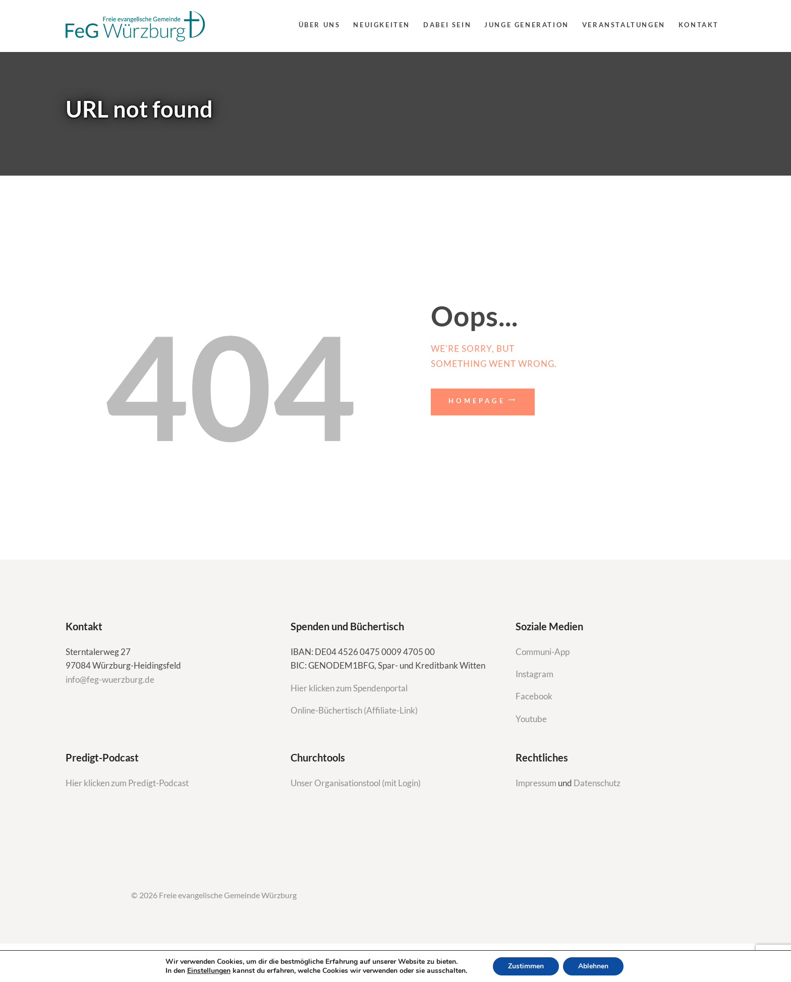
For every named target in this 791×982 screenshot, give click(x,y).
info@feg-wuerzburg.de (110, 679)
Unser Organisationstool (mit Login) (356, 783)
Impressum (537, 783)
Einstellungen (209, 970)
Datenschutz (597, 783)
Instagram (535, 674)
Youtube (531, 719)
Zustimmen (526, 966)
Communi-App (543, 651)
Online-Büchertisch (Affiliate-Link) (354, 710)
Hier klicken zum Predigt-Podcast (127, 783)
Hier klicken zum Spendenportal (349, 688)
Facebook (534, 696)
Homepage (476, 401)
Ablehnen (593, 966)
